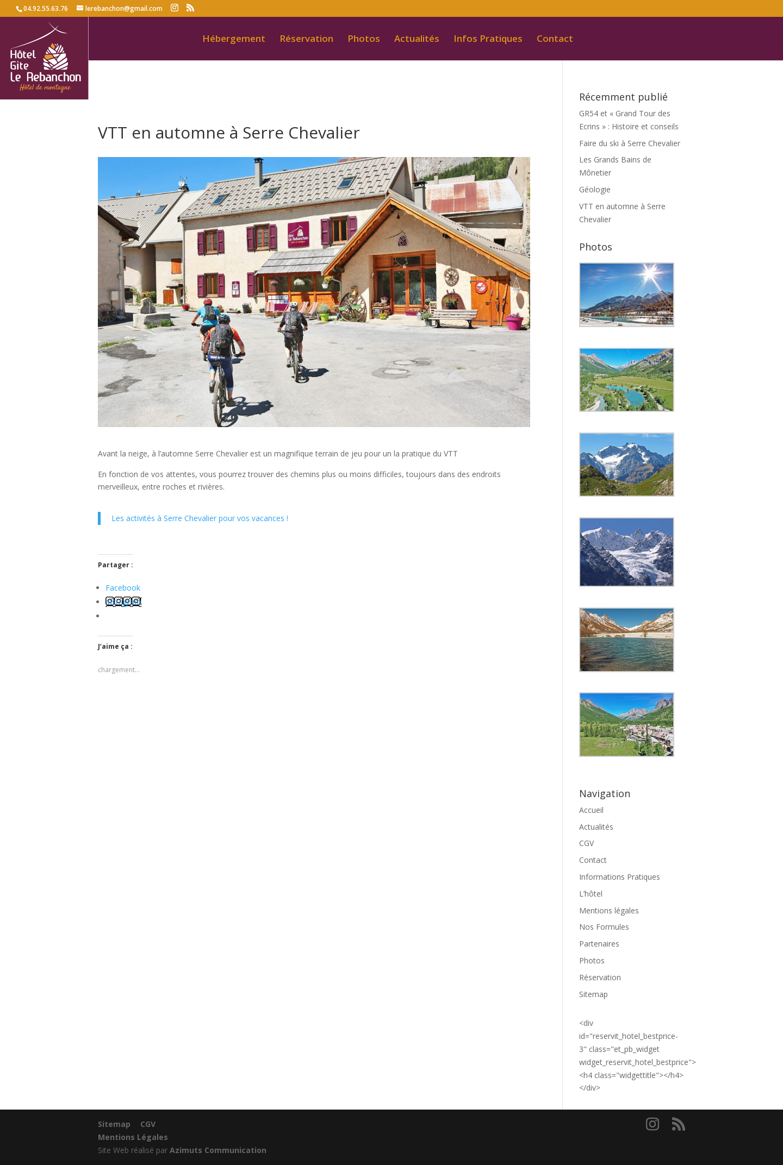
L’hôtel (590, 893)
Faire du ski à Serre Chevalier (629, 143)
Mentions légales (609, 910)
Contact (555, 40)
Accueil (591, 810)
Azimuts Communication (218, 1150)
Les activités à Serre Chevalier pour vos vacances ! (199, 518)
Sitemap (593, 994)
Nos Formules (604, 927)
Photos (363, 40)
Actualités (416, 40)
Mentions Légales (133, 1137)
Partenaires (599, 943)
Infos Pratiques (488, 40)
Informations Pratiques (619, 877)
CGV (586, 843)
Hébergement (233, 40)
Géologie (595, 189)
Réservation (306, 40)
